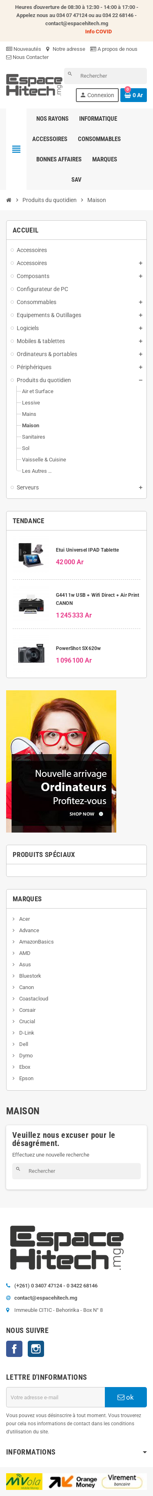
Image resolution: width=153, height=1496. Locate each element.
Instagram (36, 1349)
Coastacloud (33, 999)
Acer (24, 919)
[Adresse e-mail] (55, 1397)
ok (126, 1397)
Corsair (26, 1010)
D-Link (26, 1033)
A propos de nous (113, 49)
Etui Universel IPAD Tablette (87, 550)
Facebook (14, 1349)
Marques (27, 899)
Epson (25, 1078)
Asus (24, 964)
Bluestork (29, 976)
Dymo (25, 1055)
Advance (28, 930)
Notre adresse (65, 49)
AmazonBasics (36, 942)
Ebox (24, 1067)
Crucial (26, 1021)
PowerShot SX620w (78, 648)
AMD (24, 953)
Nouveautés (23, 49)
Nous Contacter (27, 57)
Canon (26, 987)
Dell (23, 1044)
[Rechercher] (105, 76)
